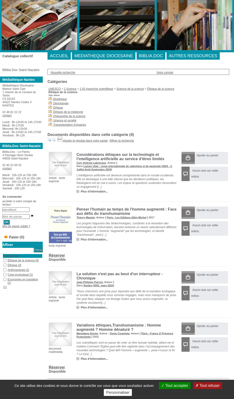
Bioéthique (60, 99)
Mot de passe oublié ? (16, 226)
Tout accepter (174, 386)
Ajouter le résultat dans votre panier (85, 140)
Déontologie (60, 103)
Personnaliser (117, 392)
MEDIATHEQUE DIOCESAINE (103, 55)
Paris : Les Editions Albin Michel (126, 217)
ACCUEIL (59, 55)
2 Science (70, 89)
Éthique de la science (160, 89)
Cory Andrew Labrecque (91, 162)
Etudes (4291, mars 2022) (98, 285)
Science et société (64, 120)
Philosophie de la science (69, 116)
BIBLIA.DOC (151, 55)
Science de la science (130, 89)
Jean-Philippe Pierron (89, 282)
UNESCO (54, 89)
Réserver (57, 255)
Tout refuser (208, 386)
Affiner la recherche (121, 140)
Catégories (11, 256)
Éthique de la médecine (68, 112)
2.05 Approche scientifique (96, 89)
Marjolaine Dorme (87, 333)
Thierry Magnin (85, 217)
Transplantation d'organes (69, 124)
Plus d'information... (94, 191)
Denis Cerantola (119, 333)
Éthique (58, 107)
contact (7, 115)
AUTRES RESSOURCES (193, 55)
